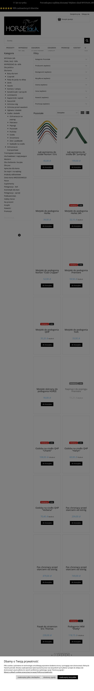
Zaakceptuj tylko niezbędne (29, 677)
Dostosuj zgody (49, 677)
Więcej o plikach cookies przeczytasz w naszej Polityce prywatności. (28, 672)
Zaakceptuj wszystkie (67, 677)
